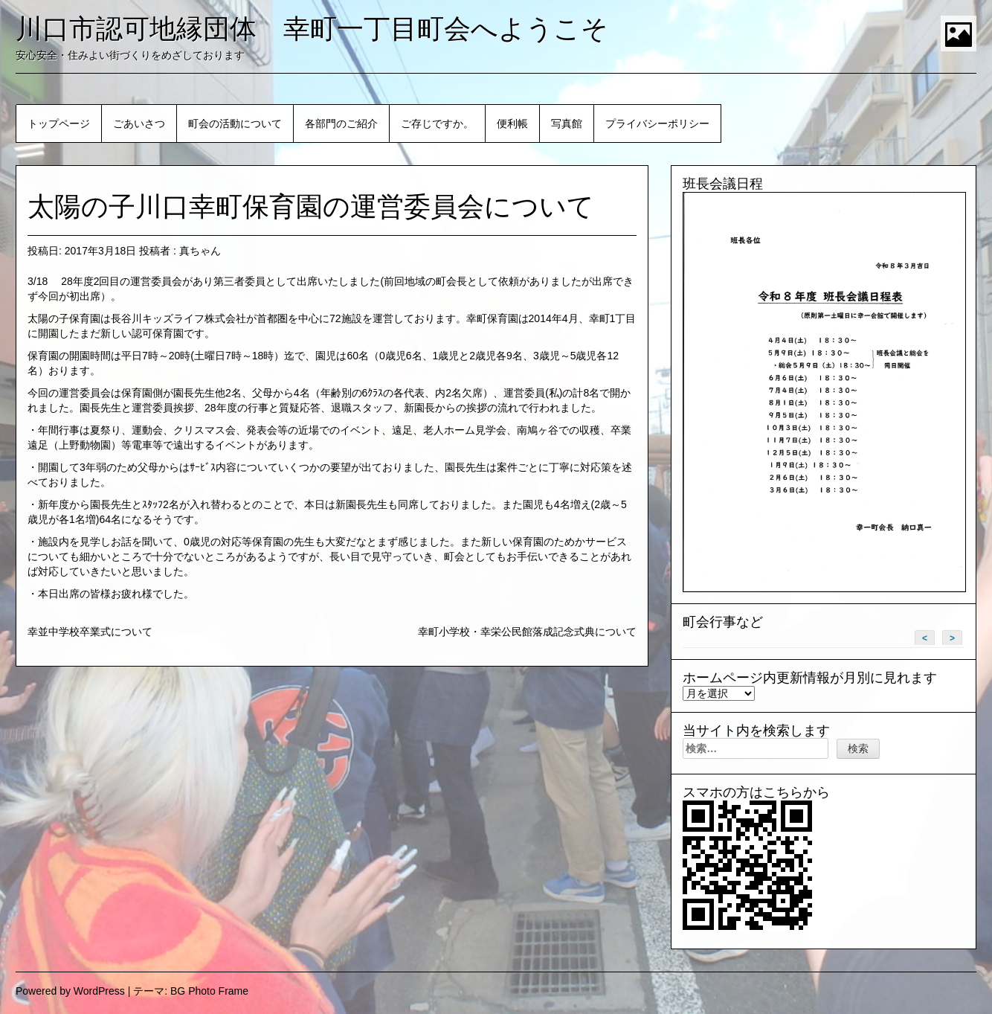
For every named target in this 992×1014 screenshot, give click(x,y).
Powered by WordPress (70, 991)
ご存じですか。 (437, 123)
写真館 (566, 123)
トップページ (59, 123)
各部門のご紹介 (341, 123)
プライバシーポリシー (657, 123)
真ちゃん (200, 251)
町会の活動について (235, 123)
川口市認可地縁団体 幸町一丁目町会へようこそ (312, 28)
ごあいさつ (139, 123)
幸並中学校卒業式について (90, 632)
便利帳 (512, 123)
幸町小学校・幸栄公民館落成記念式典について (527, 632)
